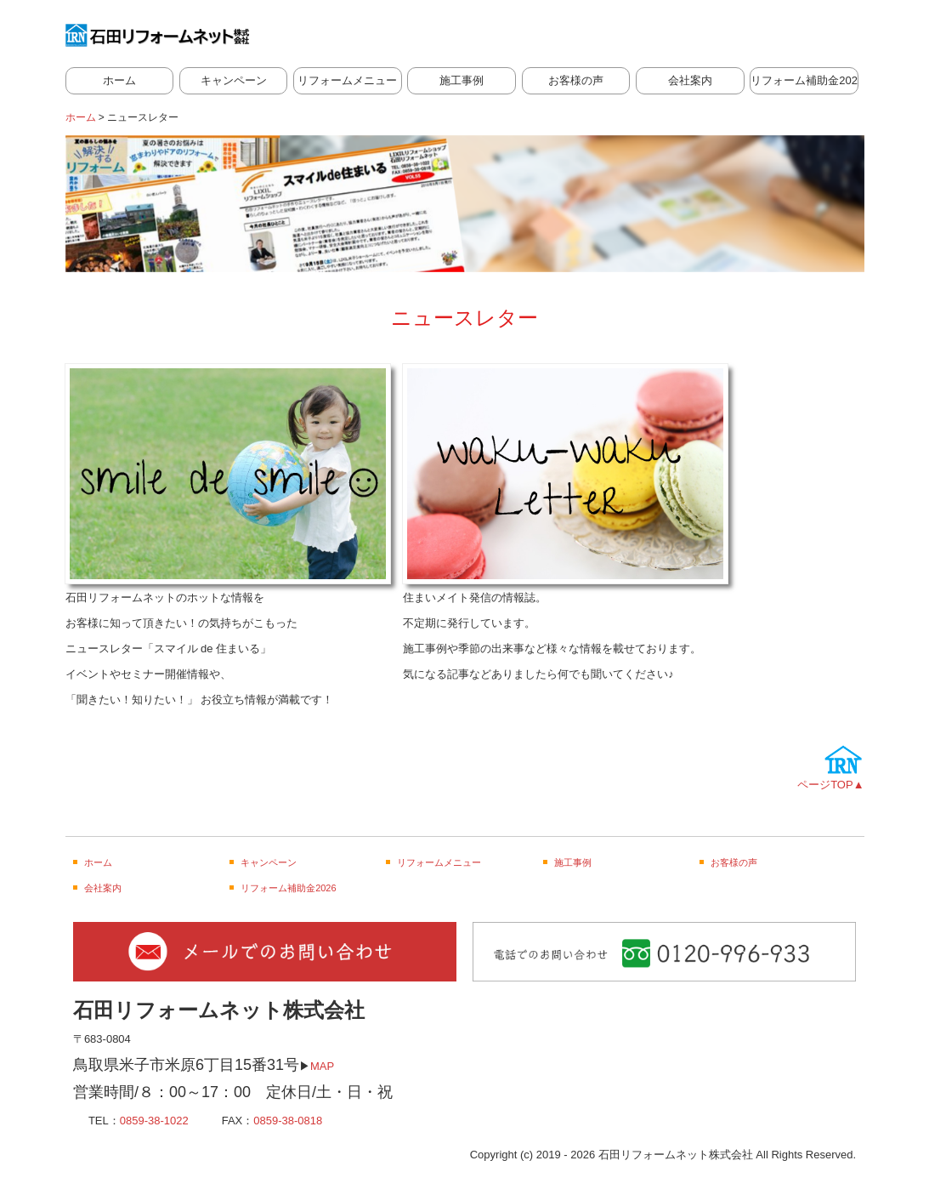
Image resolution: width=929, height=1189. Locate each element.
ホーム (119, 80)
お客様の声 (575, 80)
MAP (322, 1066)
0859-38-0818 (287, 1120)
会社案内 (690, 80)
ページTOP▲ (830, 784)
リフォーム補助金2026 (804, 80)
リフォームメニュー (347, 80)
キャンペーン (234, 80)
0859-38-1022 (154, 1120)
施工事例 (461, 80)
